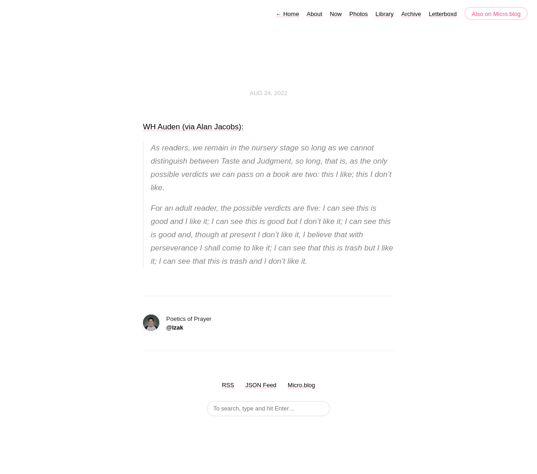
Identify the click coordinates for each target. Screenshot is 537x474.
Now (336, 14)
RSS (228, 385)
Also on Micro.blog (496, 14)
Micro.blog (301, 385)
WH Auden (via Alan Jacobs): (193, 126)
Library (384, 14)
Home (287, 14)
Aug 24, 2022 (268, 93)
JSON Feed (260, 385)
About (314, 14)
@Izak (174, 327)
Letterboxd (443, 14)
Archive (411, 14)
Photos (358, 14)
